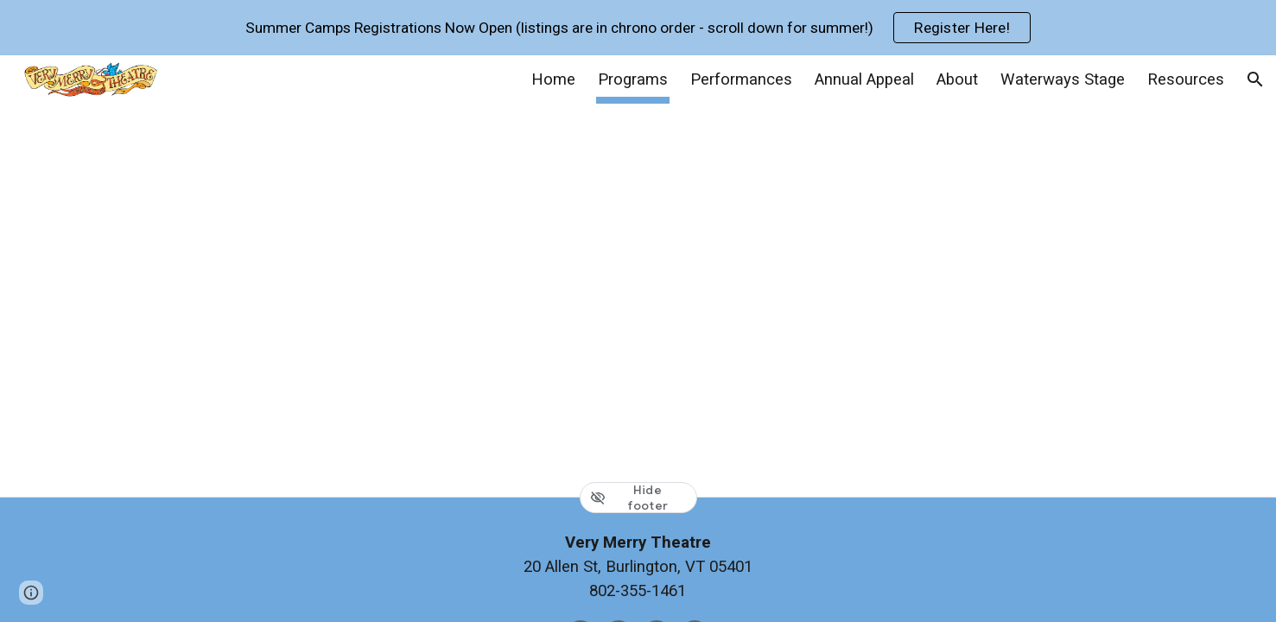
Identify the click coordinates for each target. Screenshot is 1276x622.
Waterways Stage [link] (1062, 79)
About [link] (957, 79)
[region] (638, 27)
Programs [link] (633, 79)
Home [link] (553, 79)
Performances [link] (741, 79)
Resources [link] (1185, 79)
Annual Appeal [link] (864, 79)
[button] (1255, 79)
